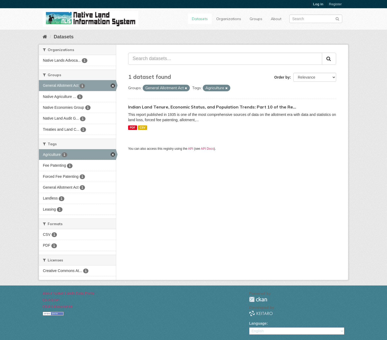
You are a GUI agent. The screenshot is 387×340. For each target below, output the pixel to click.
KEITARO (261, 313)
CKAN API (51, 300)
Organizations (228, 18)
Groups (256, 18)
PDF (132, 127)
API (190, 149)
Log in (318, 4)
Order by (282, 77)
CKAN (258, 299)
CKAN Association (58, 307)
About (276, 18)
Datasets (200, 18)
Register (335, 4)
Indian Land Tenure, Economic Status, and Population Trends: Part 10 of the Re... (212, 107)
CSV (143, 127)
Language (258, 323)
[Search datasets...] (225, 59)
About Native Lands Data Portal (68, 293)
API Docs (207, 149)
